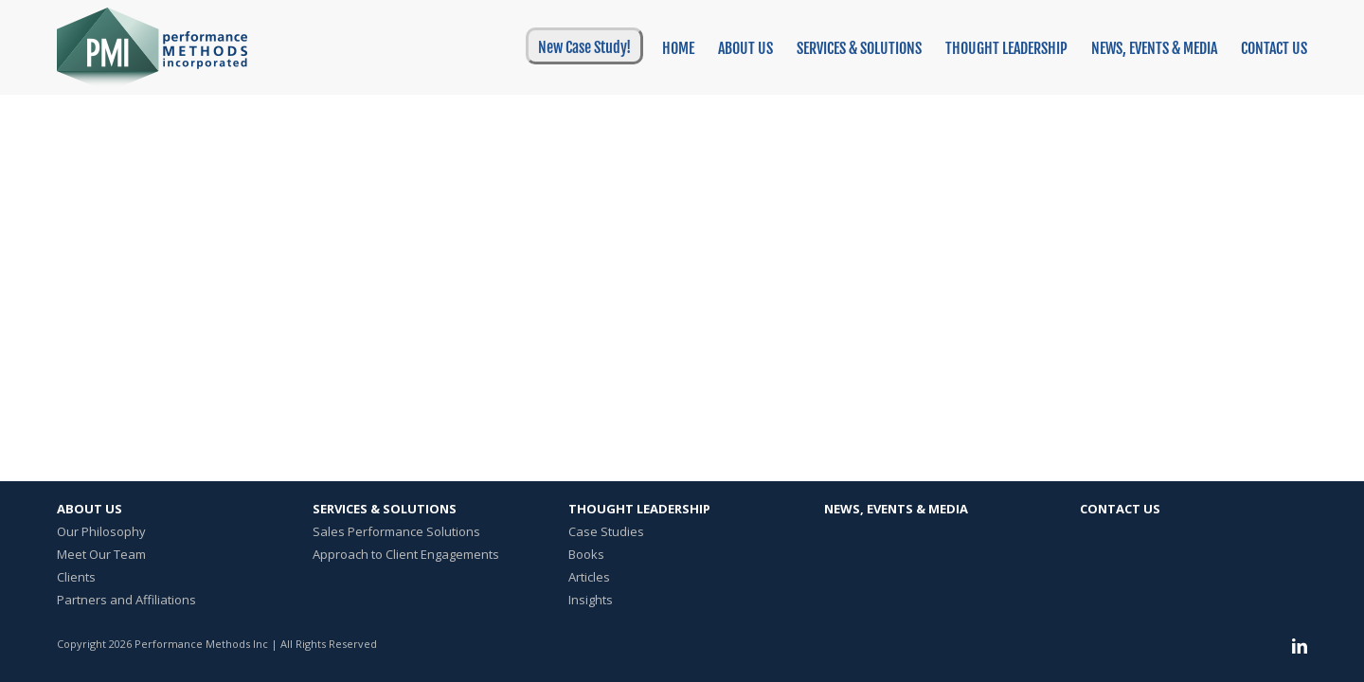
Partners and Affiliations (126, 599)
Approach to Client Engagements (406, 554)
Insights (590, 599)
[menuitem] (579, 45)
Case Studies (606, 531)
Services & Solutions (385, 508)
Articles (589, 576)
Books (586, 554)
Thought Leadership (639, 508)
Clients (76, 576)
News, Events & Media (896, 508)
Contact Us (1120, 508)
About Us (89, 508)
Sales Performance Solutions (396, 531)
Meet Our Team (101, 554)
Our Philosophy (101, 531)
